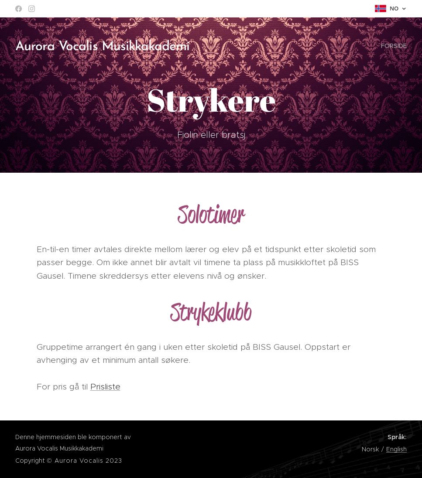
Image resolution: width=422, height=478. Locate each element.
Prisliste (105, 387)
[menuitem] (393, 46)
